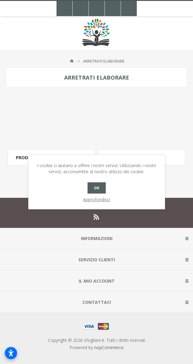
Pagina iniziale (72, 61)
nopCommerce (109, 347)
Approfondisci (96, 199)
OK (96, 188)
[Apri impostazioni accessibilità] (11, 353)
